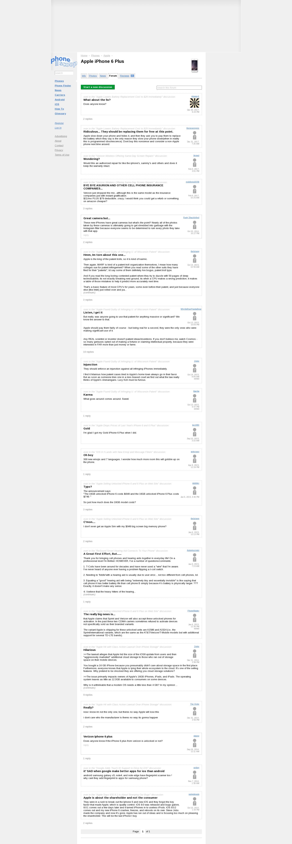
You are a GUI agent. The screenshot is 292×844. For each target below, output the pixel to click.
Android (60, 99)
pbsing (196, 736)
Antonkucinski (193, 550)
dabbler (195, 483)
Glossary (60, 113)
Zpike (196, 361)
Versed (196, 155)
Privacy (59, 150)
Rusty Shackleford (191, 218)
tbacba (196, 391)
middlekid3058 (192, 182)
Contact (59, 145)
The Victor (194, 704)
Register (59, 123)
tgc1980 (195, 425)
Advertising (61, 136)
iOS (57, 104)
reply (86, 234)
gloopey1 (195, 96)
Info (84, 75)
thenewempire (192, 128)
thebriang (195, 251)
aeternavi (195, 452)
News (58, 90)
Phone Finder (63, 85)
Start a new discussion (97, 87)
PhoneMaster (193, 611)
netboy (196, 768)
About (58, 140)
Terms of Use (62, 154)
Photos (93, 75)
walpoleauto (194, 794)
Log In (58, 127)
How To (59, 108)
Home (84, 55)
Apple (107, 55)
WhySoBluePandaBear (191, 309)
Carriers (60, 95)
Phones (59, 81)
